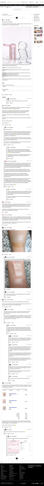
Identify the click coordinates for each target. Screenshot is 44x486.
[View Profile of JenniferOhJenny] (10, 161)
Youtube (37, 483)
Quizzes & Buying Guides (12, 475)
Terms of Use (6, 483)
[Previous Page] (9, 18)
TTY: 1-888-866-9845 (23, 483)
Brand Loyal (6, 14)
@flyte (6, 163)
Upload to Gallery (36, 6)
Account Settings (11, 472)
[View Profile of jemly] (5, 202)
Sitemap (13, 483)
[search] (14, 2)
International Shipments (22, 472)
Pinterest (38, 483)
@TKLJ (10, 366)
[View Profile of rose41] (8, 309)
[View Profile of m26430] (11, 436)
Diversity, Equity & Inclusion (4, 476)
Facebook (33, 483)
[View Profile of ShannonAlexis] (7, 299)
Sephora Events (3, 473)
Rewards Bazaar (11, 476)
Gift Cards (2, 474)
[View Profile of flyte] (5, 105)
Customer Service (21, 466)
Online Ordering (21, 476)
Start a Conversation (28, 6)
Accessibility (9, 483)
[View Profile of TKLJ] (8, 127)
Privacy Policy (2, 483)
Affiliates (2, 472)
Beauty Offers (11, 474)
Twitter (35, 483)
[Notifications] (40, 6)
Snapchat (40, 483)
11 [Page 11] (18, 17)
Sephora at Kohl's (21, 474)
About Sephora (2, 466)
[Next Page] (25, 18)
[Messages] (42, 6)
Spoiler (4, 86)
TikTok (42, 483)
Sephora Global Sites (3, 475)
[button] (16, 45)
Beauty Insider (11, 466)
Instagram (32, 483)
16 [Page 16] (22, 17)
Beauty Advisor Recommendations (13, 473)
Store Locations (21, 475)
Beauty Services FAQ (21, 473)
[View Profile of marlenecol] (6, 227)
